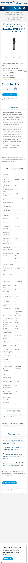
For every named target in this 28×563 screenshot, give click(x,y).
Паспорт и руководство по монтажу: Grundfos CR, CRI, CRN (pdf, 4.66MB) (14, 456)
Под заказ (9, 94)
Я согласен (8, 559)
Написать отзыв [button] (9, 483)
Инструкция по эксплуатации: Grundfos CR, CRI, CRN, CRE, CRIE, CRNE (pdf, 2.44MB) (13, 441)
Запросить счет (10, 99)
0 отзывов (13, 80)
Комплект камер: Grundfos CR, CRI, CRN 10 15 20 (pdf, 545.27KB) (13, 464)
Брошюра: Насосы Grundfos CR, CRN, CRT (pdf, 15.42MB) (14, 448)
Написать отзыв (21, 80)
